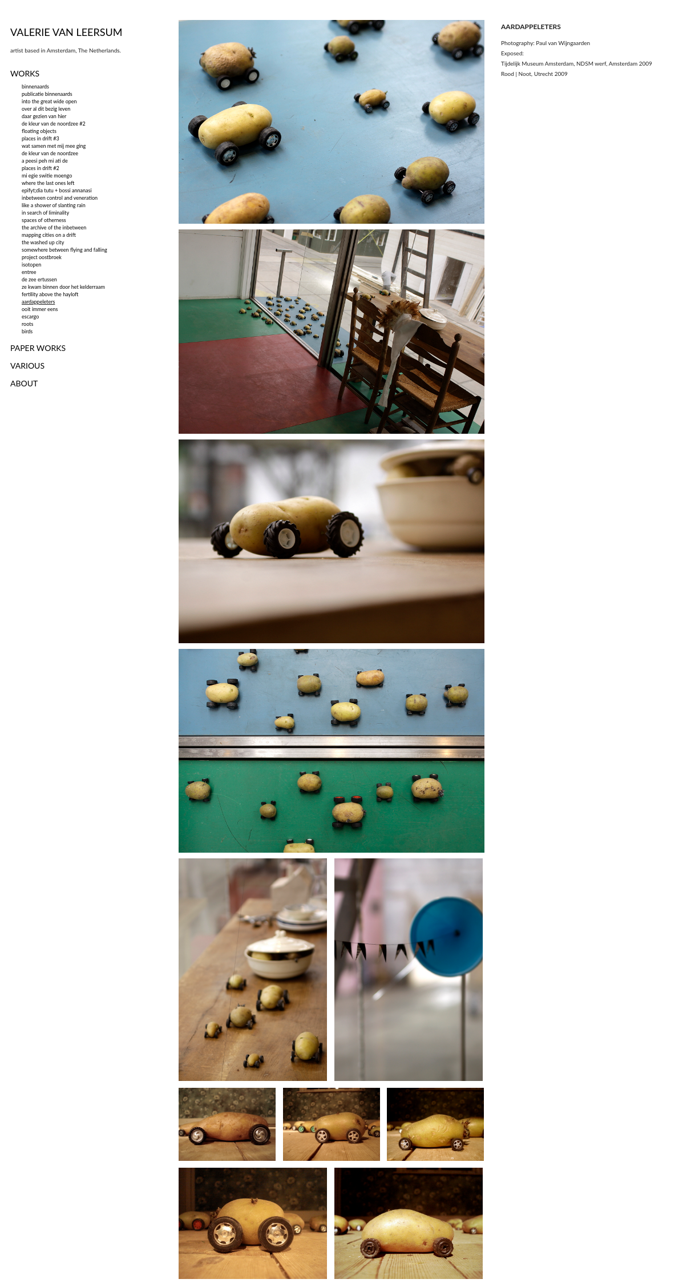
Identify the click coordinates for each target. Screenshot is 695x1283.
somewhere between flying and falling (64, 250)
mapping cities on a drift (49, 235)
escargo (30, 316)
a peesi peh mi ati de (45, 161)
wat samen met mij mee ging (54, 146)
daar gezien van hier (44, 116)
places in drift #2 (40, 168)
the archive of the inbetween (54, 227)
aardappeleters (38, 301)
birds (27, 331)
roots (27, 324)
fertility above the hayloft (50, 294)
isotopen (31, 264)
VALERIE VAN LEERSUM (66, 32)
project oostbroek (42, 257)
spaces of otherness (44, 220)
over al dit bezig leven (46, 109)
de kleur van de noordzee (50, 153)
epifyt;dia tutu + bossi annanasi (57, 190)
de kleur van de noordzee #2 (54, 123)
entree (29, 272)
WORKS (24, 73)
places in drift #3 (40, 138)
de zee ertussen (39, 279)
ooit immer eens (40, 309)
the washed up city (43, 242)
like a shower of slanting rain (54, 205)
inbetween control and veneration (60, 198)
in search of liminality (45, 212)
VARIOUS (27, 365)
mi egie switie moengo (47, 175)
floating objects (39, 131)
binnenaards (35, 86)
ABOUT (24, 383)
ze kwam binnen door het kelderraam (63, 287)
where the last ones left (48, 183)
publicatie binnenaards (47, 94)
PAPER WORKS (38, 348)
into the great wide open (49, 101)
